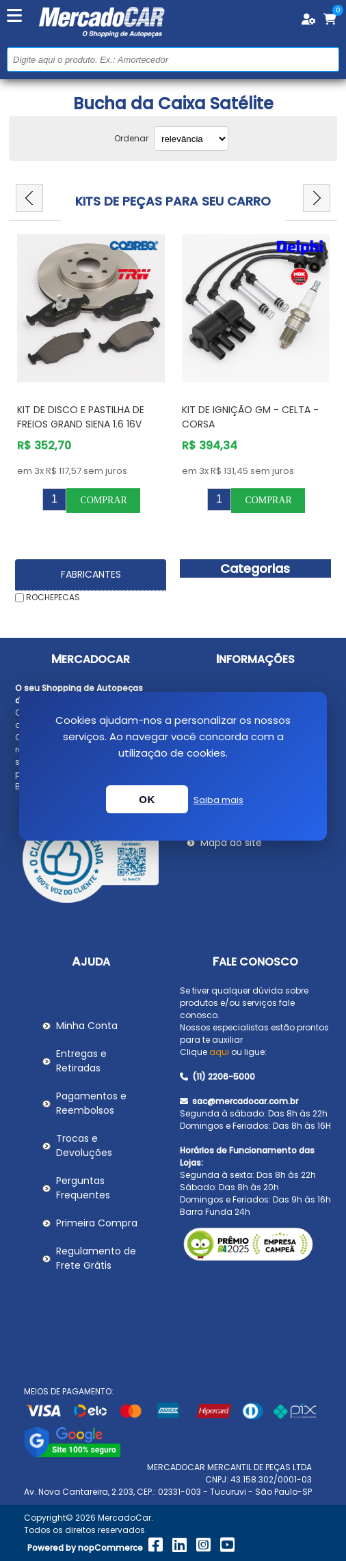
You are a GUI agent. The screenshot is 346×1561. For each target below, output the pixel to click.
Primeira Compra (96, 1223)
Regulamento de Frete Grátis (96, 1258)
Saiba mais (218, 799)
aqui (219, 1052)
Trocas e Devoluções (84, 1145)
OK (147, 799)
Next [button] (316, 198)
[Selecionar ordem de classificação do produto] (191, 138)
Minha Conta (87, 1025)
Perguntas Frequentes (83, 1188)
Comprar (103, 500)
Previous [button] (29, 198)
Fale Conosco (255, 962)
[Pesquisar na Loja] (173, 59)
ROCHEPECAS (53, 597)
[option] (91, 373)
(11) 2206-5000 (217, 1076)
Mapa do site (231, 842)
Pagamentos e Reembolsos (91, 1103)
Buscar (327, 59)
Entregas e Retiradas (81, 1061)
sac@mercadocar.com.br (239, 1101)
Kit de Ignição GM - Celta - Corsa (250, 417)
